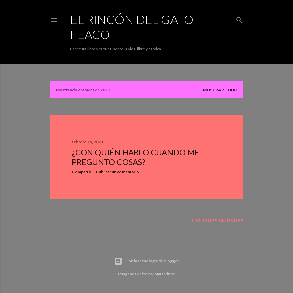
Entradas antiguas (217, 220)
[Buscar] (239, 18)
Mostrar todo (220, 89)
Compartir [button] (81, 171)
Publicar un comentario (117, 171)
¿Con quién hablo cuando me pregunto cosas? (135, 157)
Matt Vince (164, 273)
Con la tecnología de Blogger (146, 261)
